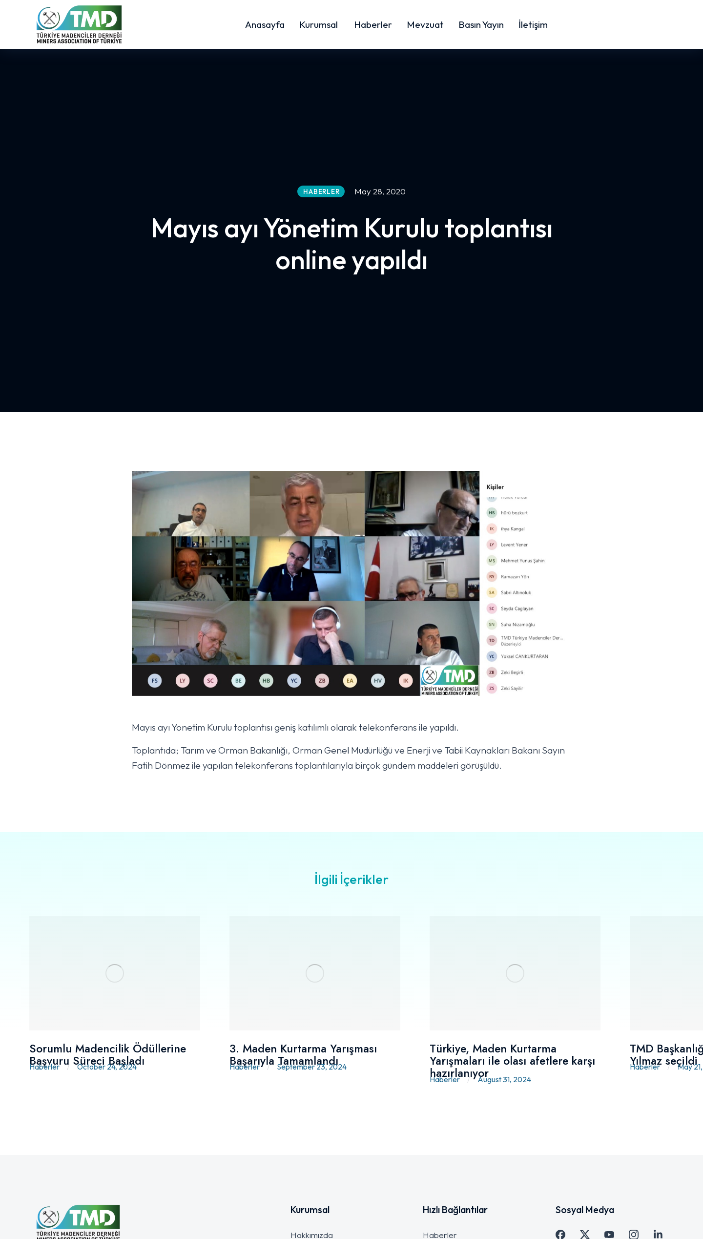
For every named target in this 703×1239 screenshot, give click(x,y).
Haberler (44, 1066)
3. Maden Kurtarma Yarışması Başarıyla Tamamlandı (303, 1054)
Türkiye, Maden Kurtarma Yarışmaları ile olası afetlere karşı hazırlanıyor (512, 1061)
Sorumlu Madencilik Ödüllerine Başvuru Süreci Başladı (107, 1054)
